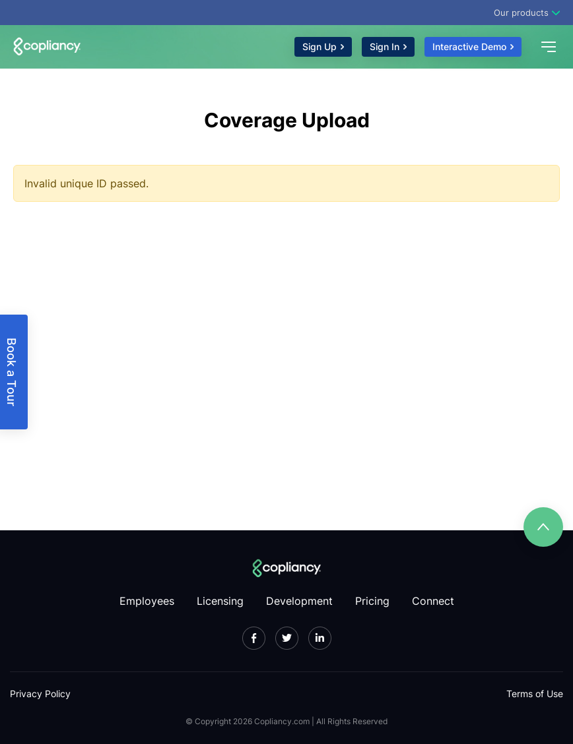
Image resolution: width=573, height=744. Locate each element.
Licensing (220, 600)
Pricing (372, 600)
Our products (521, 12)
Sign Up (319, 46)
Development (299, 600)
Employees (146, 600)
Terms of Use (534, 693)
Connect (433, 600)
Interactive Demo (469, 46)
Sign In (384, 46)
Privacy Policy (40, 693)
